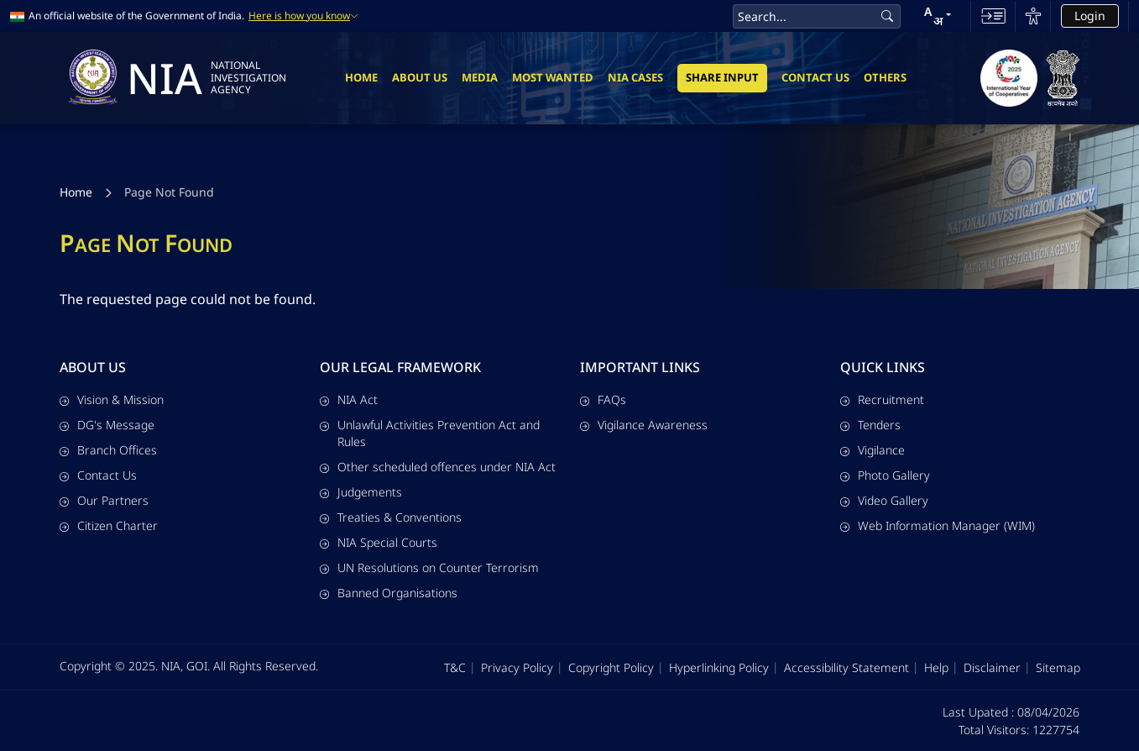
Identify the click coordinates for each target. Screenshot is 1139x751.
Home (361, 77)
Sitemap (1058, 667)
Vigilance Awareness (644, 425)
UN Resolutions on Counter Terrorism (429, 567)
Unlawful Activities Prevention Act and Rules (430, 433)
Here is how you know (303, 16)
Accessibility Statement (846, 667)
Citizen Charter (109, 525)
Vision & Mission (112, 399)
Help (936, 667)
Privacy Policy (517, 667)
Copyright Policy (611, 667)
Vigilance (872, 450)
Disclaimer (992, 667)
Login (1089, 16)
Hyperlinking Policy (719, 667)
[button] (937, 16)
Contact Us (815, 77)
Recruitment (882, 399)
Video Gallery (884, 500)
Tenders (870, 425)
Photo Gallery (885, 475)
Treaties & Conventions (391, 517)
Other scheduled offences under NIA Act (438, 467)
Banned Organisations (388, 593)
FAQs (603, 399)
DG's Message (107, 425)
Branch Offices (108, 450)
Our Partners (104, 500)
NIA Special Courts (378, 542)
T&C (455, 667)
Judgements (361, 492)
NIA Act (349, 399)
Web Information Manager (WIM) (937, 525)
